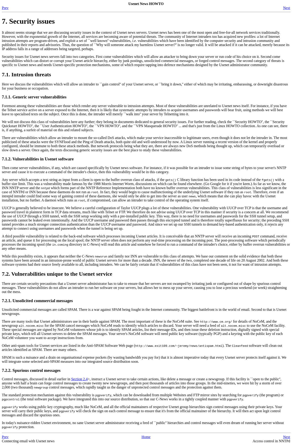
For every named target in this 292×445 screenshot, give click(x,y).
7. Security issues (28, 21)
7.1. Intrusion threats (26, 74)
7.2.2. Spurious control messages (31, 370)
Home (145, 437)
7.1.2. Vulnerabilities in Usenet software (38, 159)
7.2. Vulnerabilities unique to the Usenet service (57, 274)
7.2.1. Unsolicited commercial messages (37, 300)
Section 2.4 (79, 379)
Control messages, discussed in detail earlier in (36, 379)
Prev (5, 8)
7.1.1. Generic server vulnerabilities (34, 97)
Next (286, 8)
